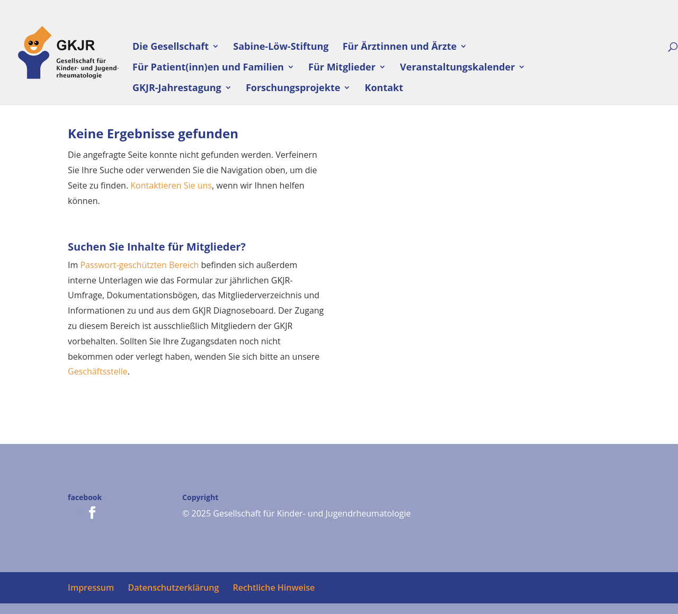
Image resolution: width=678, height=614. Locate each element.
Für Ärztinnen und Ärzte (400, 47)
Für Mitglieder (342, 68)
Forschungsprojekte (293, 89)
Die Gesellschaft (170, 47)
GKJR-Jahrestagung (176, 89)
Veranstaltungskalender (457, 68)
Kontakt (384, 89)
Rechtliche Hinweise (274, 587)
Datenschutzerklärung (173, 587)
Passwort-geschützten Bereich (139, 265)
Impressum (91, 587)
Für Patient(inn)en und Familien (208, 68)
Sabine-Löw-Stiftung (280, 47)
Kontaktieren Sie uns (171, 185)
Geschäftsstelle (98, 371)
